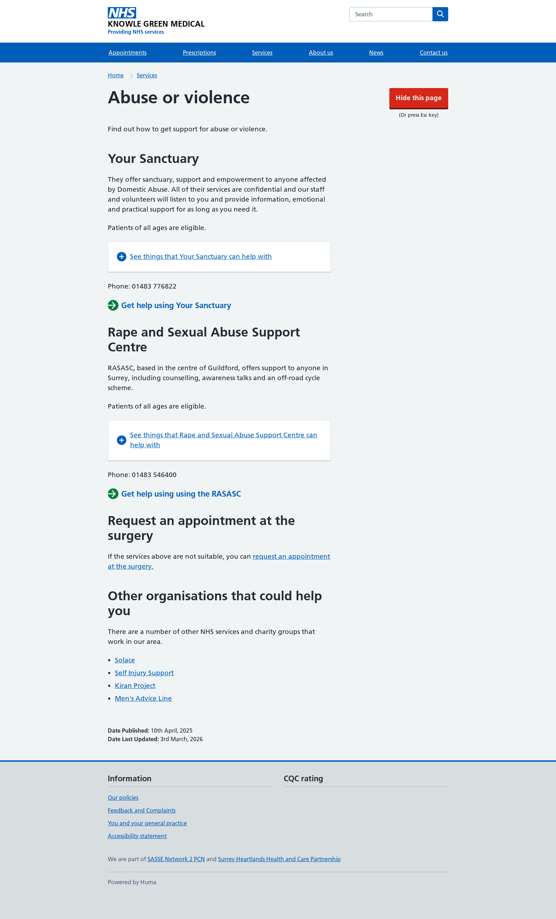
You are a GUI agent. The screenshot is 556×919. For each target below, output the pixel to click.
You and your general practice (147, 844)
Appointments (127, 73)
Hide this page (278, 10)
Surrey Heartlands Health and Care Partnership (279, 880)
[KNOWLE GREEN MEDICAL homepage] (156, 42)
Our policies (123, 818)
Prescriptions (199, 73)
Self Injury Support (144, 694)
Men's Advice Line (143, 720)
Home (116, 96)
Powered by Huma (132, 903)
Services (262, 73)
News (376, 73)
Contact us (433, 73)
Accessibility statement (137, 857)
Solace (125, 681)
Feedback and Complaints (142, 831)
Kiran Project (135, 707)
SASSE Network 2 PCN (176, 880)
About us (321, 73)
